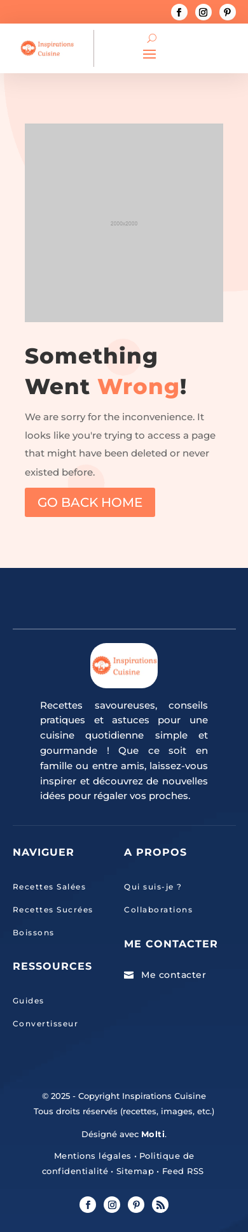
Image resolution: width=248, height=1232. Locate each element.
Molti (153, 1134)
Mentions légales (93, 1156)
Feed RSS (181, 1171)
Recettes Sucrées (53, 909)
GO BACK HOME (90, 502)
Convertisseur (46, 1023)
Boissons (34, 932)
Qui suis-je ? (153, 886)
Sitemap (133, 1171)
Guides (29, 1000)
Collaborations (158, 909)
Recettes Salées (49, 886)
